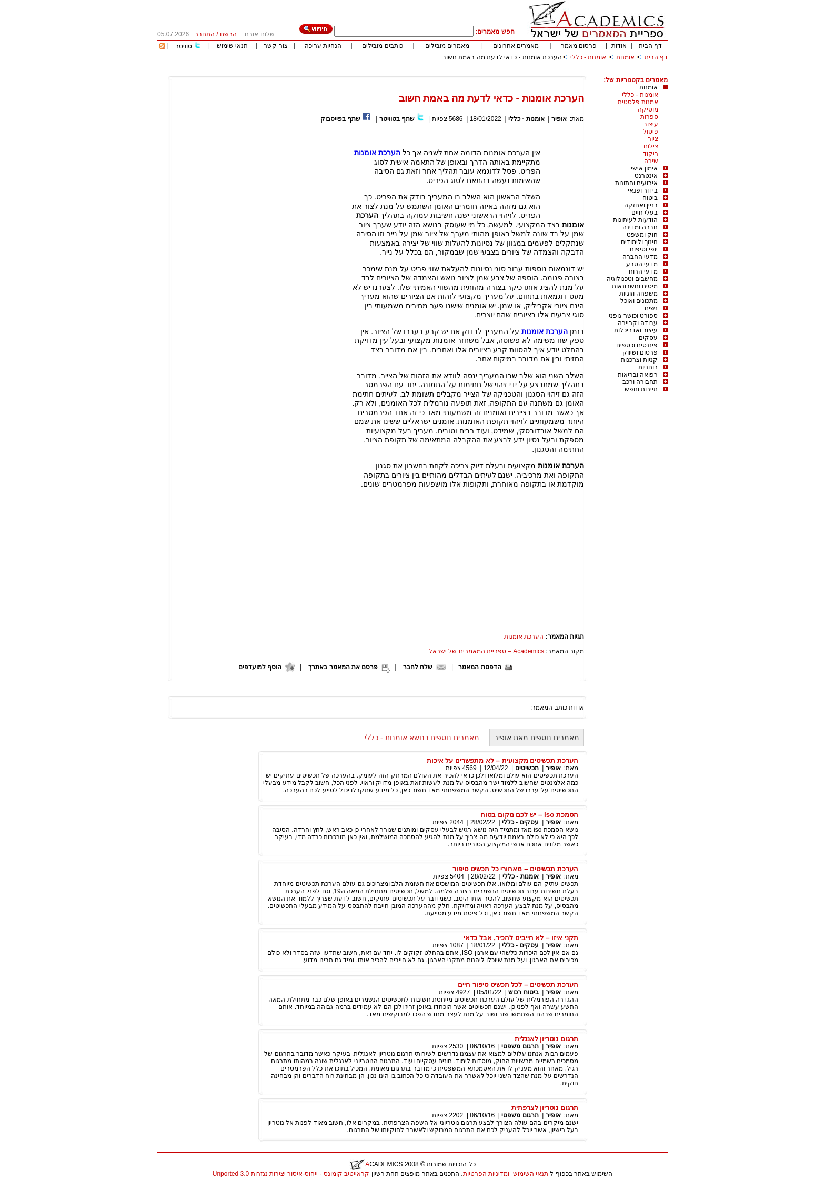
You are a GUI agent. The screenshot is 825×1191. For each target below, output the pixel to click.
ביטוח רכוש (523, 992)
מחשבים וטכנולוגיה (632, 278)
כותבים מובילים (382, 45)
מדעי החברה (640, 256)
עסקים (648, 337)
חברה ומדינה (640, 227)
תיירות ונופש (641, 389)
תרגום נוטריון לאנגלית (546, 1039)
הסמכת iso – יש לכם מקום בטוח (529, 815)
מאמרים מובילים (447, 45)
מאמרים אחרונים (516, 45)
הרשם (228, 34)
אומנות (625, 57)
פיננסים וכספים (637, 345)
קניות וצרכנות (639, 360)
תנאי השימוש (530, 1173)
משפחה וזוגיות (638, 293)
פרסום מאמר (579, 45)
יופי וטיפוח (644, 249)
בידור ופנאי (643, 190)
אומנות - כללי (588, 57)
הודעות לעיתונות (635, 220)
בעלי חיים (644, 212)
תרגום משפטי (519, 1046)
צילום (650, 146)
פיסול (650, 131)
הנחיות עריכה (323, 45)
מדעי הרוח (643, 271)
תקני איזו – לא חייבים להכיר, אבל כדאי (521, 938)
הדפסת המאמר (479, 667)
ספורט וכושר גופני (633, 315)
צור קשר (275, 45)
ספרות (649, 116)
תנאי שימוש (232, 45)
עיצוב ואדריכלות (636, 330)
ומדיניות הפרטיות (486, 1173)
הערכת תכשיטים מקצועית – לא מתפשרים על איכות (502, 760)
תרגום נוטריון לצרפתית (544, 1108)
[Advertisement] (476, 72)
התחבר (205, 34)
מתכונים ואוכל (639, 301)
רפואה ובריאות (638, 374)
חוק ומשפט (642, 234)
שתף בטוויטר (397, 119)
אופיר (559, 119)
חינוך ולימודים (639, 242)
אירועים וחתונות (636, 183)
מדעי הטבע (642, 264)
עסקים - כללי (520, 822)
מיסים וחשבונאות (635, 286)
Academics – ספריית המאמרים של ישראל (486, 651)
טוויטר (183, 46)
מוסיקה (648, 109)
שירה (651, 161)
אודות (619, 45)
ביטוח (650, 197)
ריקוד (650, 153)
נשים (651, 308)
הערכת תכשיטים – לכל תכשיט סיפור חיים (518, 984)
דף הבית (650, 45)
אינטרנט (646, 175)
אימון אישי (644, 168)
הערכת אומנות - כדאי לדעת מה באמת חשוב (502, 57)
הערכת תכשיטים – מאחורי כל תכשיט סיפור (515, 869)
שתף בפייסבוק (340, 119)
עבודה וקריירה (638, 323)
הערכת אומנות (524, 636)
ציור (653, 139)
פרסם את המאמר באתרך (343, 667)
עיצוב (650, 124)
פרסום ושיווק (640, 352)
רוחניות (648, 367)
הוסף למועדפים (259, 667)
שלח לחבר (417, 667)
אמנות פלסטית (638, 102)
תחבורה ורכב (640, 382)
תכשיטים (527, 768)
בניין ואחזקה (641, 205)
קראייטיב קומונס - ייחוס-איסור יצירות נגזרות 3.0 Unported (291, 1173)
